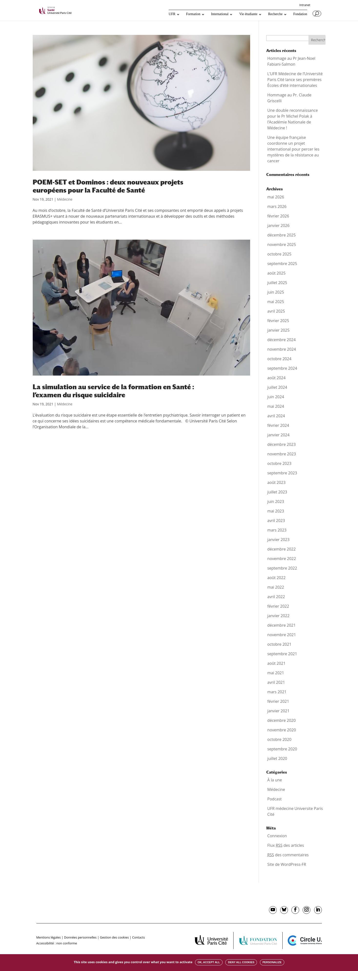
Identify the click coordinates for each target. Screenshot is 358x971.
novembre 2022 (281, 558)
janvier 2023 (278, 539)
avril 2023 (276, 520)
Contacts (138, 937)
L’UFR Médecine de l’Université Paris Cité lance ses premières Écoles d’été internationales (295, 79)
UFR (172, 14)
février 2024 (278, 425)
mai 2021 (275, 672)
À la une (274, 780)
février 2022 (278, 606)
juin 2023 (275, 501)
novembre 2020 (281, 730)
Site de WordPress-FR (286, 864)
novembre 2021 (281, 634)
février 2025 (278, 320)
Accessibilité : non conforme (56, 943)
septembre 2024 (282, 368)
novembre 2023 (281, 454)
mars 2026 (276, 206)
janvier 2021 (278, 711)
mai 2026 (275, 197)
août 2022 (276, 577)
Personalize (272, 962)
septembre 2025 (282, 263)
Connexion (277, 835)
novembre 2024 (281, 349)
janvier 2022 (278, 615)
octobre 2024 (279, 358)
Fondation (300, 14)
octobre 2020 (279, 739)
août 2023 (276, 482)
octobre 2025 (279, 254)
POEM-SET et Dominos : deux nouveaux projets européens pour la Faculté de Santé (108, 186)
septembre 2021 (282, 653)
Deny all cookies (241, 962)
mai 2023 (275, 511)
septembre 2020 (282, 749)
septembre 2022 (282, 568)
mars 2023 (276, 530)
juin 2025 (275, 292)
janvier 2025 (278, 330)
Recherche (275, 14)
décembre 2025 (281, 235)
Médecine (64, 199)
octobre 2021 (279, 644)
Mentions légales (48, 937)
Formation (193, 14)
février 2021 (278, 701)
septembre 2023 (282, 473)
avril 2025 (276, 311)
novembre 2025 (281, 244)
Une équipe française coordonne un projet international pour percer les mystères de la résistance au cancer (293, 149)
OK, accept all (209, 962)
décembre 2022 (281, 549)
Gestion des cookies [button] (114, 937)
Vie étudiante (248, 14)
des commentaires (288, 855)
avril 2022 (276, 596)
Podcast (274, 799)
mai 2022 (275, 587)
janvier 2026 (278, 225)
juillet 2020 (277, 758)
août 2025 (276, 273)
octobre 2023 (279, 463)
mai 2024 (275, 406)
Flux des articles (285, 845)
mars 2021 (276, 692)
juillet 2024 (277, 387)
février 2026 (278, 216)
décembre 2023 (281, 444)
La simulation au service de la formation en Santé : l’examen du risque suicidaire (113, 391)
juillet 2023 (277, 492)
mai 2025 (275, 301)
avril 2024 (276, 416)
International (220, 14)
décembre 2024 (281, 339)
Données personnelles (80, 937)
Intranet (304, 5)
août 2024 (276, 377)
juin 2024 (275, 396)
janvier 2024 (278, 435)
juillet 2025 (277, 282)
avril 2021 (276, 682)
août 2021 (276, 663)
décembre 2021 (281, 625)
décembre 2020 (281, 720)
